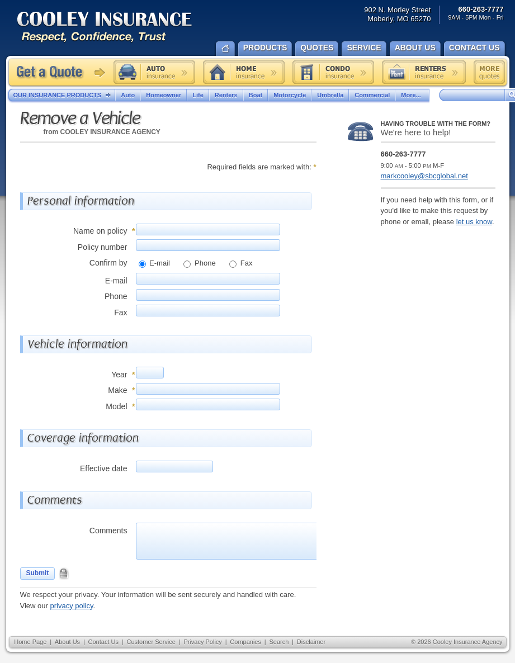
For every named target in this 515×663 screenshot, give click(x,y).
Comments (108, 530)
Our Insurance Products (64, 95)
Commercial (372, 95)
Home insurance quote (244, 72)
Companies (245, 641)
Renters (226, 95)
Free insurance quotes (489, 72)
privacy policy (71, 606)
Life (198, 95)
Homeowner (163, 95)
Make (117, 390)
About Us (67, 641)
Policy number (102, 247)
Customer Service (150, 641)
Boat (255, 95)
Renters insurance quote (424, 72)
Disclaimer (311, 641)
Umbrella (330, 95)
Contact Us (103, 641)
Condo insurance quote (333, 72)
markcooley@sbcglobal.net (424, 176)
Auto (127, 95)
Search (279, 641)
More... (412, 95)
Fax (245, 263)
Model (116, 406)
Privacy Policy (202, 641)
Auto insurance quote (154, 72)
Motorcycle (289, 95)
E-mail (159, 263)
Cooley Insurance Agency (115, 28)
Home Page (30, 641)
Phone (203, 263)
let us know (474, 221)
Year (119, 374)
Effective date (103, 468)
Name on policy (100, 230)
